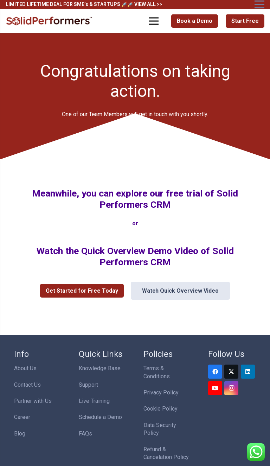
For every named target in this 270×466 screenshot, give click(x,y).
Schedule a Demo (100, 417)
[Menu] (153, 21)
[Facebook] (215, 372)
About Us (25, 368)
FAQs (85, 433)
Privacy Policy (161, 392)
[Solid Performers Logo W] (50, 21)
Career (22, 417)
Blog (19, 433)
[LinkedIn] (248, 372)
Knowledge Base (100, 368)
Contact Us (27, 384)
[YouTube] (215, 388)
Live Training (94, 401)
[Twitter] (231, 372)
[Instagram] (231, 388)
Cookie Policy (160, 408)
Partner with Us (33, 401)
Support (88, 384)
